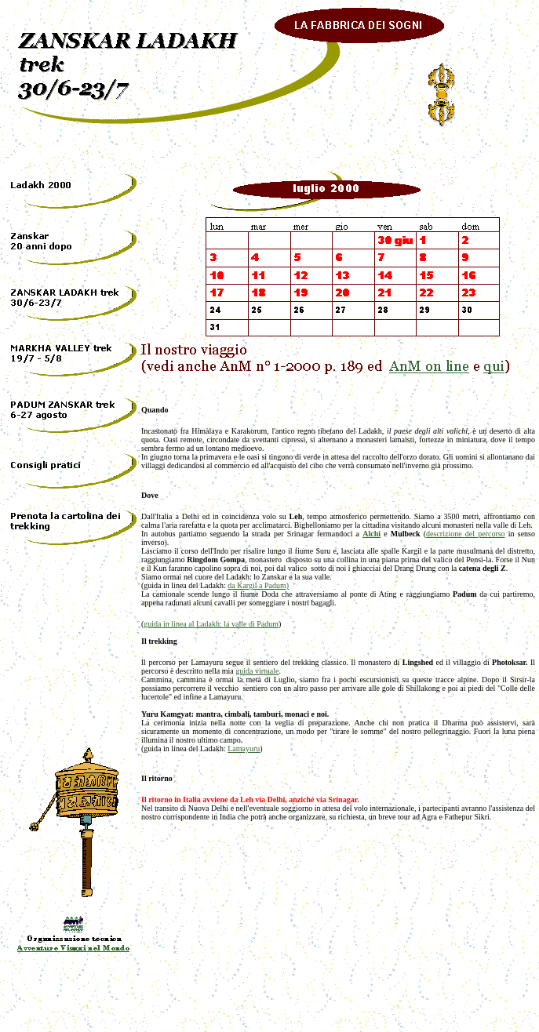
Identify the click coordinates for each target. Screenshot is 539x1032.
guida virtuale (257, 671)
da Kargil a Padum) (258, 585)
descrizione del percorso (465, 533)
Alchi (371, 533)
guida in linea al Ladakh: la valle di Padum (211, 624)
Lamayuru (244, 748)
